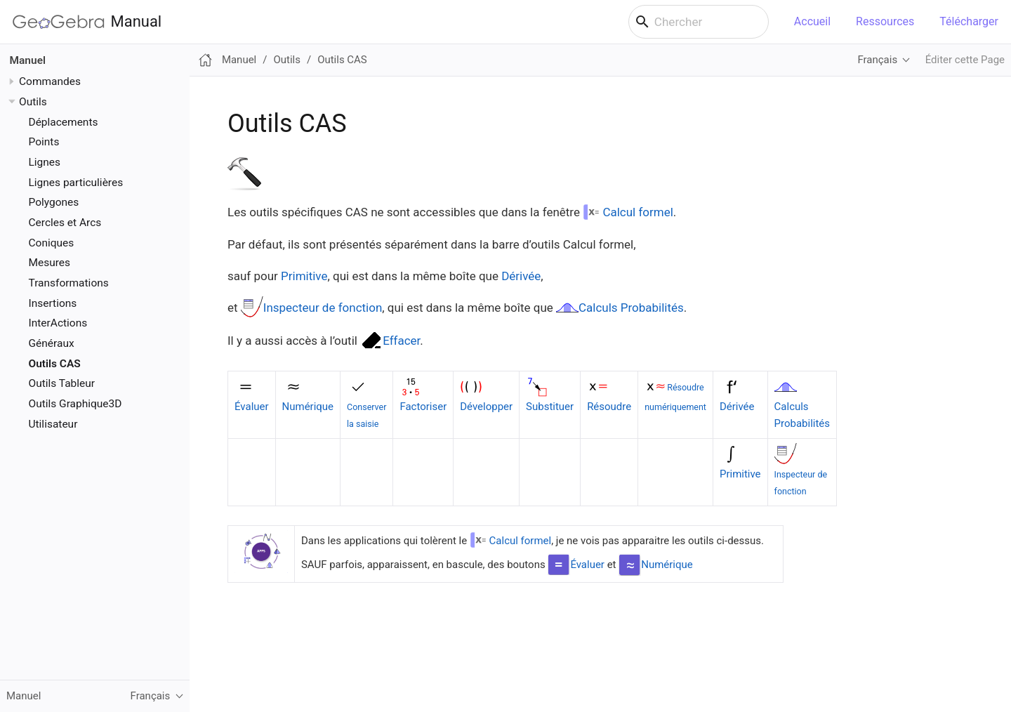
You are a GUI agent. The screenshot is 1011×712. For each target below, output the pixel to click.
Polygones (54, 202)
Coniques (51, 243)
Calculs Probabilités (631, 308)
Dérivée (521, 276)
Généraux (51, 343)
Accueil (812, 21)
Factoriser (423, 406)
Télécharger (968, 21)
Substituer (550, 406)
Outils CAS (55, 363)
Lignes (45, 162)
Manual (87, 21)
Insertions (53, 303)
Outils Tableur (62, 383)
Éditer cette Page (965, 59)
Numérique (307, 406)
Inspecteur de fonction (323, 308)
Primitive (304, 276)
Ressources (885, 21)
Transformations (69, 283)
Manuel (28, 60)
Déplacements (63, 122)
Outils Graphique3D (75, 403)
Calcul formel (637, 212)
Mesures (50, 262)
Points (44, 142)
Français (877, 59)
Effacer (401, 341)
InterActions (58, 323)
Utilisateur (53, 424)
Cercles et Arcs (65, 222)
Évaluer (251, 406)
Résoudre (609, 406)
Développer (486, 406)
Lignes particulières (76, 182)
